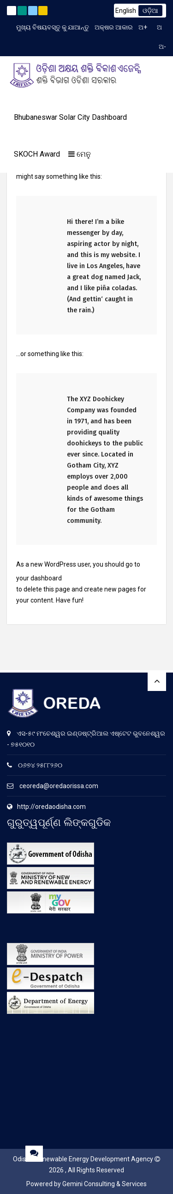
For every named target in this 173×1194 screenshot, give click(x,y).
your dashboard (39, 578)
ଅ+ (142, 27)
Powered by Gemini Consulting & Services (86, 1184)
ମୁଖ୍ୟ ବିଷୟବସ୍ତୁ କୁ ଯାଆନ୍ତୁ (52, 27)
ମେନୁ (79, 154)
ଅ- (162, 46)
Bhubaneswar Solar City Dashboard (70, 117)
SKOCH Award (37, 154)
